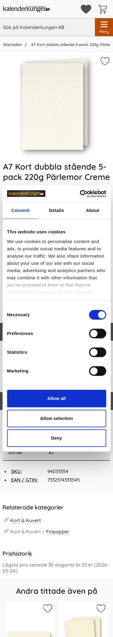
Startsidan (12, 44)
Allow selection (56, 418)
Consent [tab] (20, 210)
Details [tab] (56, 210)
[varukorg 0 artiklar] (104, 9)
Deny (56, 437)
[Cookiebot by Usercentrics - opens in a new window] (80, 194)
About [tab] (92, 210)
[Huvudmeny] (104, 27)
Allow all (56, 398)
